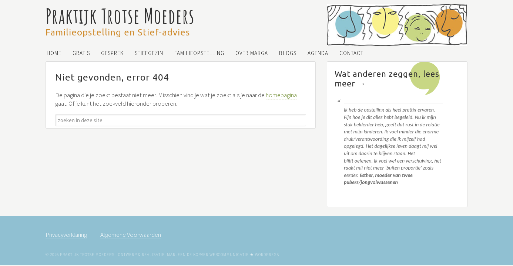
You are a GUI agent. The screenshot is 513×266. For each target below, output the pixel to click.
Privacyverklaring (66, 235)
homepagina (281, 95)
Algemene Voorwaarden (130, 235)
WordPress (267, 254)
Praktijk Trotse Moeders (120, 16)
